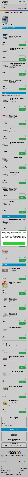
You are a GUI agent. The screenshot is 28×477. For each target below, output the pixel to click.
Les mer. (14, 241)
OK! (14, 243)
